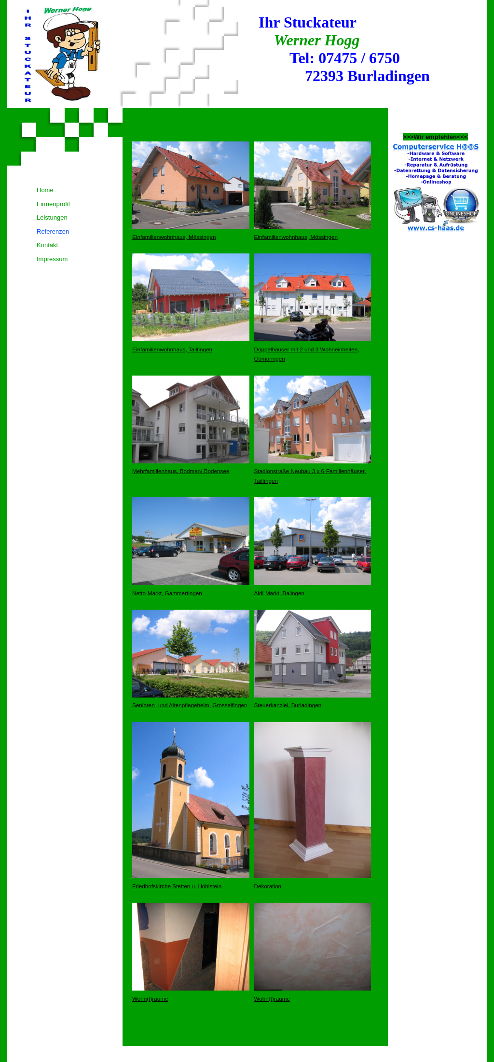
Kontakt (47, 245)
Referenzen (53, 231)
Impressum (52, 259)
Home (45, 190)
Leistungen (52, 217)
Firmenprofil (53, 204)
